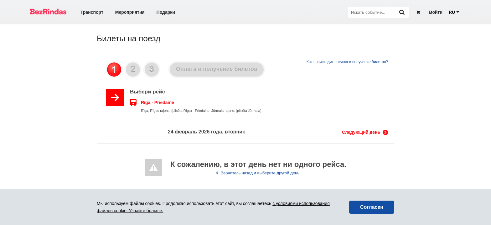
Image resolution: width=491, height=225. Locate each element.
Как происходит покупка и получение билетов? (347, 62)
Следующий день (361, 132)
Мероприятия (130, 12)
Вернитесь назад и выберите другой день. (260, 173)
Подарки (166, 12)
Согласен (371, 207)
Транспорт (91, 12)
